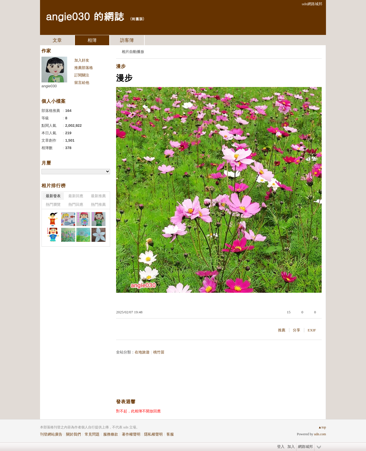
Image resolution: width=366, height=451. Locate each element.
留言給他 (81, 82)
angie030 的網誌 (85, 16)
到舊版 (137, 18)
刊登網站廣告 (51, 434)
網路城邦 (305, 446)
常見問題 (92, 434)
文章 (57, 40)
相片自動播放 (133, 52)
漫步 (121, 66)
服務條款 (110, 434)
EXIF (312, 330)
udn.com (320, 434)
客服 (170, 434)
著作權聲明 (131, 434)
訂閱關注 (81, 75)
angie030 (49, 86)
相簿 (92, 40)
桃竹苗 (158, 352)
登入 (281, 446)
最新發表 (53, 196)
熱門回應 (75, 204)
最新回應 (75, 196)
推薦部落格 (83, 68)
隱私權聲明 (153, 434)
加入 (291, 446)
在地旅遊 (142, 352)
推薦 (281, 330)
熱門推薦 (98, 204)
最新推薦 (98, 196)
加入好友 (81, 60)
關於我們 (73, 434)
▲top (322, 427)
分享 (296, 330)
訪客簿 (127, 40)
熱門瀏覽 (53, 204)
